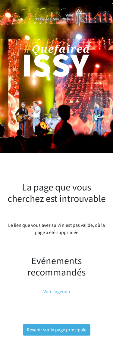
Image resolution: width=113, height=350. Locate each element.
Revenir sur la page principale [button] (56, 330)
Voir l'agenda (56, 291)
